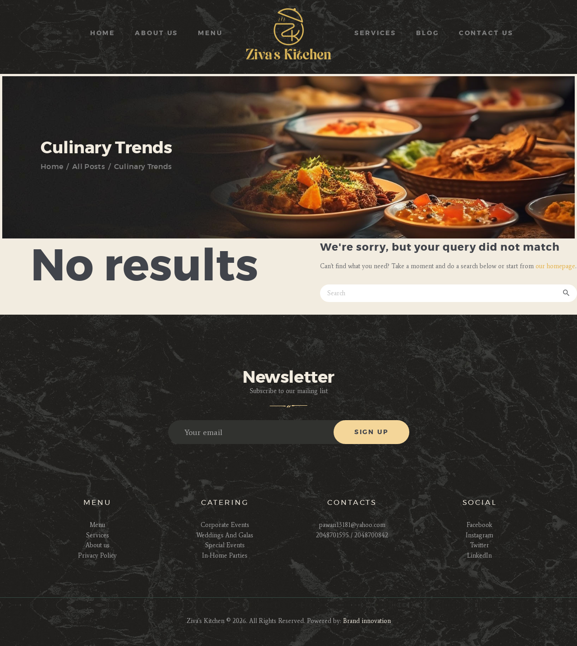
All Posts (88, 166)
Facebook (479, 525)
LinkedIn (479, 555)
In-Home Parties (224, 555)
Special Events (225, 545)
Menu (97, 525)
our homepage (555, 266)
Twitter (479, 545)
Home (52, 166)
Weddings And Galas (224, 535)
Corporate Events (225, 525)
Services (97, 535)
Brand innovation (367, 621)
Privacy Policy (97, 555)
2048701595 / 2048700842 (352, 535)
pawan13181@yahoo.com (352, 525)
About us (98, 545)
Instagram (479, 535)
